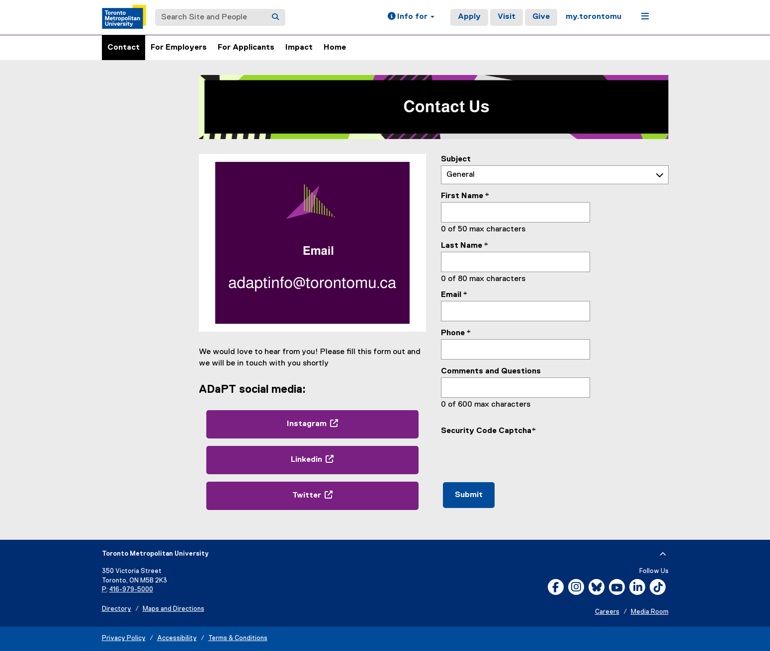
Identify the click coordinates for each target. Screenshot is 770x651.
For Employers (179, 48)
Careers (607, 612)
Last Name (461, 246)
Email (451, 295)
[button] (411, 17)
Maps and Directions (173, 609)
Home (335, 48)
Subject (456, 159)
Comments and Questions (491, 371)
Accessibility (177, 638)
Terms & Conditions (237, 638)
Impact (299, 48)
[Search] (275, 17)
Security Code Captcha (486, 431)
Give (541, 17)
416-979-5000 (131, 589)
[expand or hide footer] (663, 554)
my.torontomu (593, 17)
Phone (453, 333)
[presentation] (516, 456)
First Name (462, 196)
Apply (469, 17)
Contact (123, 48)
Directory (116, 609)
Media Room (650, 612)
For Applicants (246, 48)
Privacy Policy (124, 638)
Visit (506, 17)
